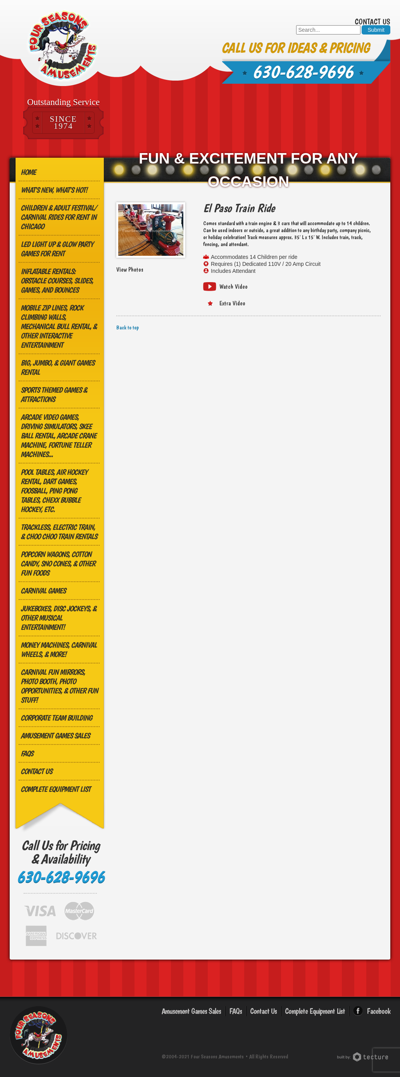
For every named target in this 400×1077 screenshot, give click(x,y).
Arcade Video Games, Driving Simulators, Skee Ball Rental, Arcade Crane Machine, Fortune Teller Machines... (58, 435)
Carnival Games (43, 590)
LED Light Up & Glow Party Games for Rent (57, 249)
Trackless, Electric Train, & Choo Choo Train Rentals (59, 531)
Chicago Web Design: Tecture (363, 1056)
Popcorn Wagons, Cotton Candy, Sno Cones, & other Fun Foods (58, 563)
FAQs (27, 753)
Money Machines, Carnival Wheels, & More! (59, 649)
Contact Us (372, 21)
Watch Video (233, 286)
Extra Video (232, 303)
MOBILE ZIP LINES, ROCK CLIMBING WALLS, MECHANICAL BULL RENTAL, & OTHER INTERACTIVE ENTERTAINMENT (59, 326)
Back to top (127, 327)
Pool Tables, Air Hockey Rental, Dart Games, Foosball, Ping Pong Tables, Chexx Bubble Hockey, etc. (54, 490)
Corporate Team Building (56, 717)
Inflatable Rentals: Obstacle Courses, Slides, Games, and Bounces (57, 281)
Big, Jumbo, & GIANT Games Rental (57, 367)
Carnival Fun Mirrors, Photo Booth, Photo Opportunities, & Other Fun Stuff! (59, 686)
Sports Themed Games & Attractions (54, 394)
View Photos (129, 269)
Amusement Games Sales (55, 735)
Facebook (378, 1011)
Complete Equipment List (55, 789)
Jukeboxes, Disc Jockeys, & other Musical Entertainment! (58, 618)
